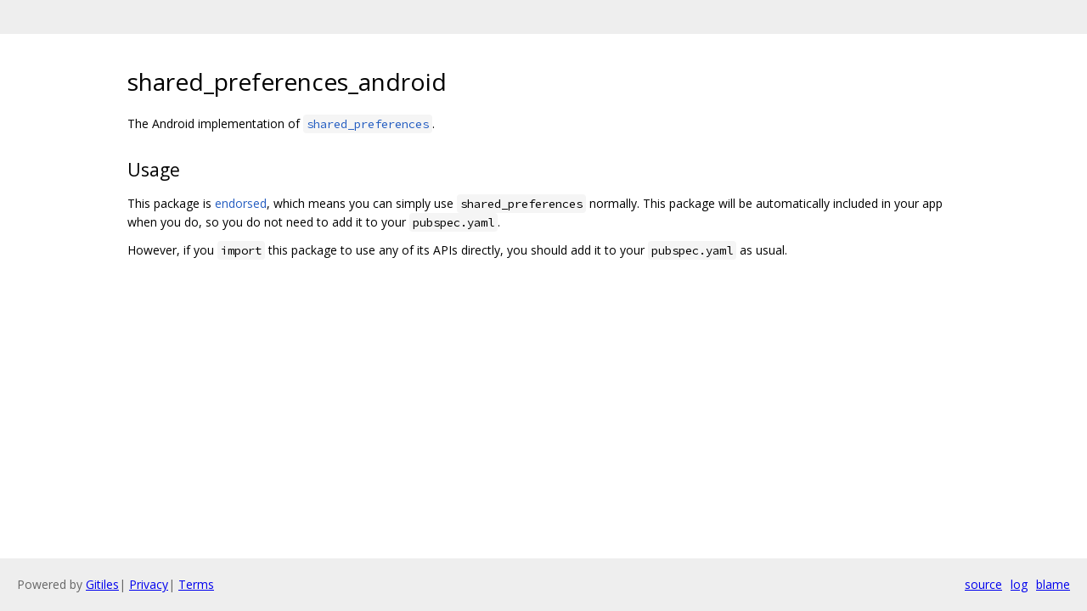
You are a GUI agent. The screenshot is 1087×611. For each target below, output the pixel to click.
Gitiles (102, 584)
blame (1053, 584)
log (1019, 584)
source (983, 584)
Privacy (148, 584)
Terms (196, 584)
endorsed (241, 203)
